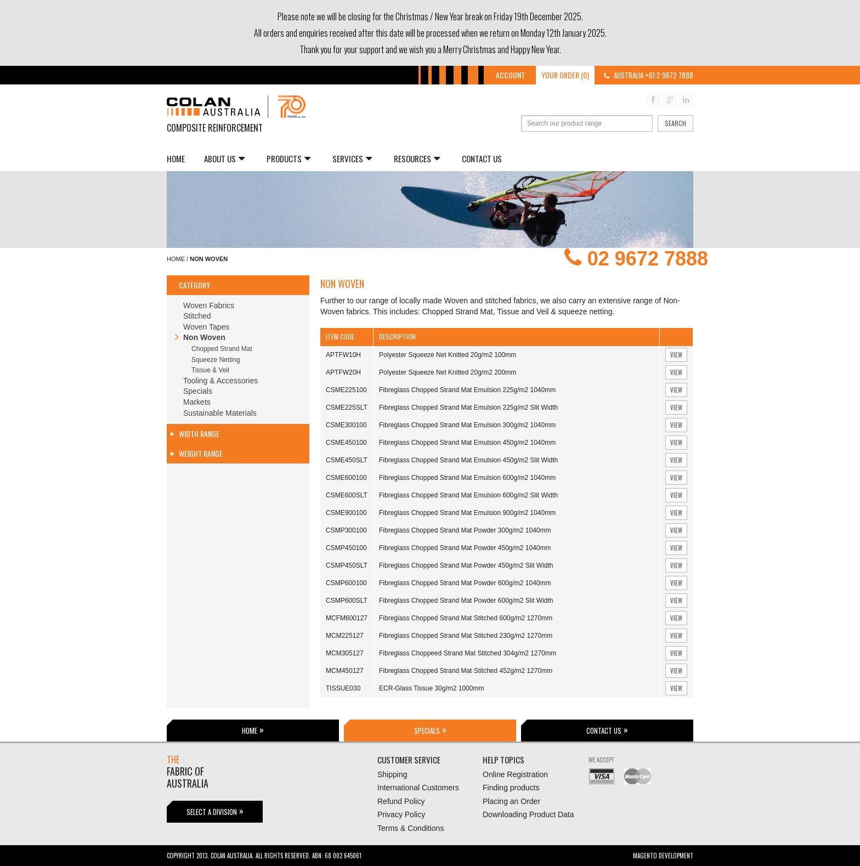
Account (510, 75)
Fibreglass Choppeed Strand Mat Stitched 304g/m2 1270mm (467, 653)
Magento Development (663, 855)
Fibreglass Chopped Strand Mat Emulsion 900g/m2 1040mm (467, 513)
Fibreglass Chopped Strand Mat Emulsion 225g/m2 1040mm (467, 390)
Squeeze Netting (215, 360)
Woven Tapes (206, 326)
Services (352, 158)
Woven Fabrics (208, 305)
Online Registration (515, 774)
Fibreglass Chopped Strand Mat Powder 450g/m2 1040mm (465, 548)
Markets (197, 402)
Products (288, 158)
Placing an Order (511, 801)
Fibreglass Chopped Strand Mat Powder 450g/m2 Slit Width (466, 565)
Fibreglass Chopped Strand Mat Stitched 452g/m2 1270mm (465, 671)
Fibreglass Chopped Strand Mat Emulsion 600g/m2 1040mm (467, 478)
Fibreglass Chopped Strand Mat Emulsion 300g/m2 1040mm (467, 425)
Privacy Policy (401, 814)
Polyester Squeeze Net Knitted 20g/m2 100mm (447, 355)
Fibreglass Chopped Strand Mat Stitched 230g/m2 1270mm (465, 635)
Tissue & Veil (210, 370)
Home (176, 158)
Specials (197, 391)
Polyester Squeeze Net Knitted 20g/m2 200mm (447, 372)
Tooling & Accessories (220, 380)
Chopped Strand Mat (221, 349)
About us (224, 158)
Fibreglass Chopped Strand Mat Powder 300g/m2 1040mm (465, 530)
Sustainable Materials (220, 413)
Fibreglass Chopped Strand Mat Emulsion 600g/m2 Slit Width (468, 495)
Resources (417, 158)
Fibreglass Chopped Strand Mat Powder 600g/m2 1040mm (465, 583)
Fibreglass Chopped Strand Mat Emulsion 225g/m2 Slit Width (468, 407)
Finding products (511, 787)
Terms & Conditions (410, 828)
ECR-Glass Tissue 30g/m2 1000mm (431, 688)
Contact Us (482, 158)
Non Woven (204, 337)
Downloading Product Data (528, 814)
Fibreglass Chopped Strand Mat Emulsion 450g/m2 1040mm (467, 442)
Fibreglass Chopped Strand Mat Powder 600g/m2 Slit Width (466, 600)
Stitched (197, 316)
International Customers (418, 787)
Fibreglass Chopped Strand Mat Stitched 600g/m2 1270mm (465, 618)
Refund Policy (401, 801)
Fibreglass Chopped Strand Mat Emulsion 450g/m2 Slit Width (468, 460)
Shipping (392, 774)
